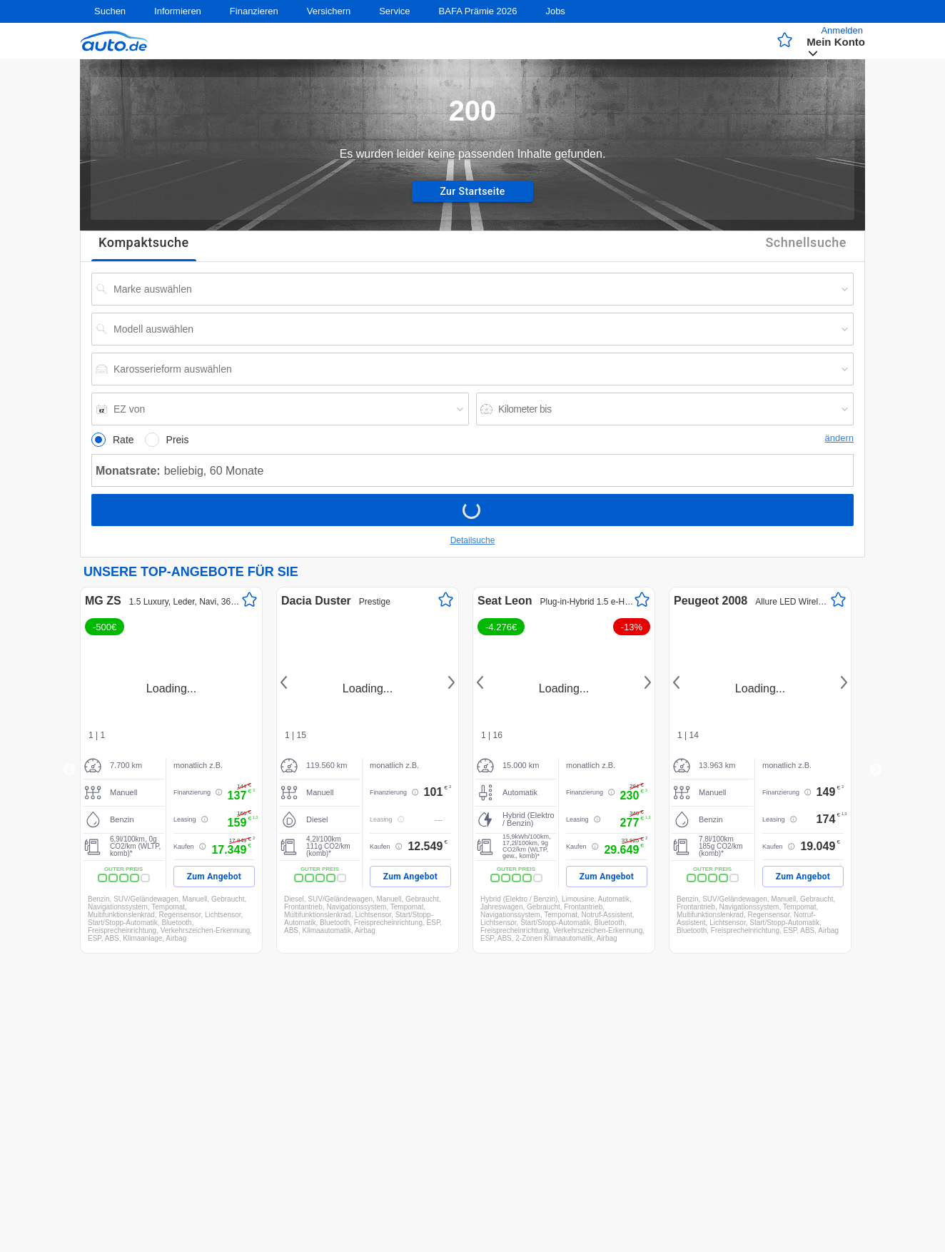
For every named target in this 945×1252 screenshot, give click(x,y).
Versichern (328, 11)
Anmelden (842, 30)
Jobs (555, 11)
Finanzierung (192, 792)
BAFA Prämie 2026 (478, 11)
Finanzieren (254, 11)
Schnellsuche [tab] (806, 243)
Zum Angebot (214, 877)
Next (449, 682)
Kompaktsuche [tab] (143, 243)
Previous (69, 770)
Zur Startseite (472, 191)
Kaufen (183, 846)
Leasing (184, 819)
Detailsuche (472, 540)
